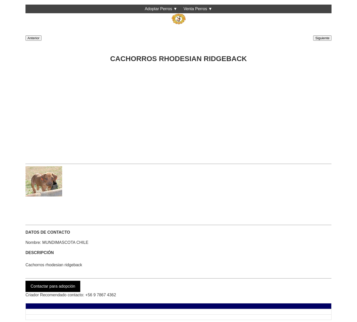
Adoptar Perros (158, 9)
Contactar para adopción (53, 286)
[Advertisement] (178, 111)
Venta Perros (195, 9)
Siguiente (322, 38)
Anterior (33, 38)
